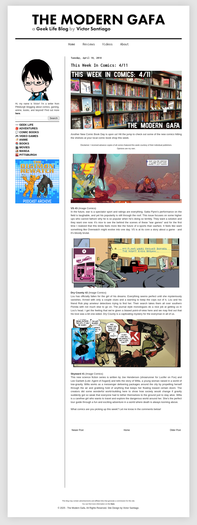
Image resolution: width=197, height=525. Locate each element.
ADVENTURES (28, 128)
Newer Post (78, 430)
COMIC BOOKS (29, 132)
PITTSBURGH (28, 154)
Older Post (175, 430)
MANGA (24, 150)
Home (71, 44)
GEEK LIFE (26, 124)
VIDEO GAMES (28, 136)
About (124, 44)
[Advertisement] (126, 461)
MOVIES (24, 147)
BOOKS (24, 143)
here (17, 113)
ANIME (23, 139)
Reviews (89, 44)
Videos (107, 44)
